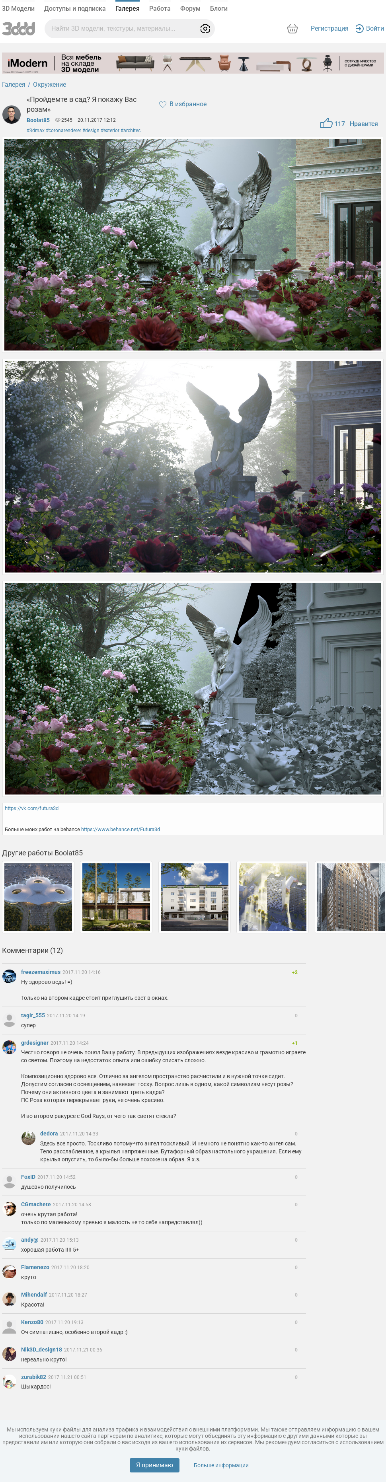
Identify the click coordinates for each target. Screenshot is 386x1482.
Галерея (127, 8)
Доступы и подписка (75, 8)
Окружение (49, 84)
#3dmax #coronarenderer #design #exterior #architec (83, 130)
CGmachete (36, 1204)
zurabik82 (34, 1377)
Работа (160, 8)
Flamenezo (36, 1267)
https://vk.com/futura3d (31, 808)
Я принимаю (154, 1465)
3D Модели (18, 8)
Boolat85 (38, 120)
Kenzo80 (33, 1322)
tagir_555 (33, 1015)
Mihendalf (34, 1294)
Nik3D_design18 (42, 1349)
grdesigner (35, 1043)
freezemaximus (41, 972)
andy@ (30, 1240)
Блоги (219, 8)
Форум (190, 8)
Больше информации (221, 1465)
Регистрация (330, 28)
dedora (49, 1133)
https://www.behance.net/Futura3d (120, 829)
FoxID (29, 1177)
